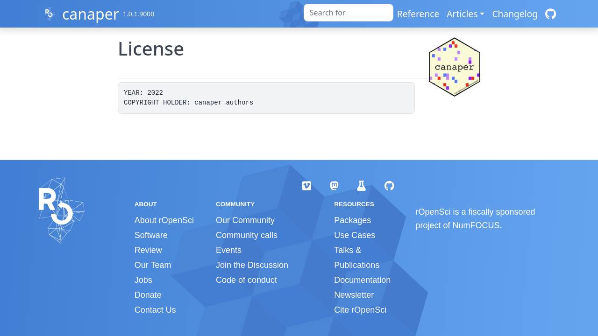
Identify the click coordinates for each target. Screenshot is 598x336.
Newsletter (354, 295)
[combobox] (348, 12)
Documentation (362, 280)
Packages (352, 220)
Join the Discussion (252, 265)
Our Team (153, 265)
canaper (90, 13)
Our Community (245, 220)
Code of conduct (246, 280)
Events (229, 250)
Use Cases (354, 235)
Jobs (143, 280)
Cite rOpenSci (360, 310)
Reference (418, 13)
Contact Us (155, 310)
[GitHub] (550, 14)
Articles (462, 13)
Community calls (247, 235)
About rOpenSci (164, 220)
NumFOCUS (476, 225)
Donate (148, 295)
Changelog (515, 13)
